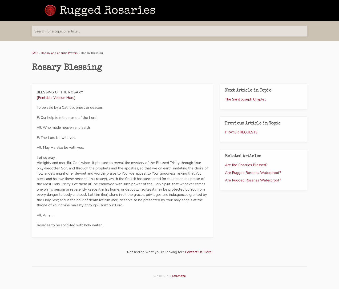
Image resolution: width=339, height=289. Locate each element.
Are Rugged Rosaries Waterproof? (253, 172)
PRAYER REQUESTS (241, 132)
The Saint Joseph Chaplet (245, 99)
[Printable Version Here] (56, 97)
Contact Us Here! (198, 252)
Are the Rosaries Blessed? (246, 165)
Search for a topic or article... (57, 31)
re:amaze (179, 276)
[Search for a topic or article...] (169, 31)
